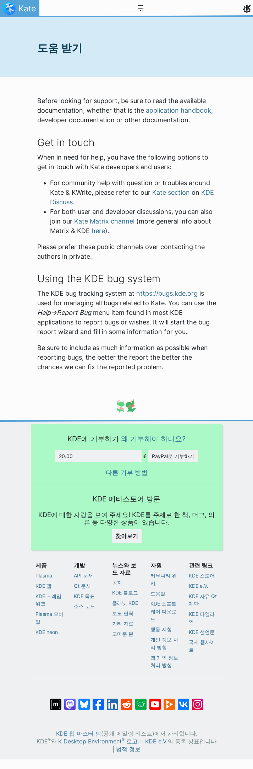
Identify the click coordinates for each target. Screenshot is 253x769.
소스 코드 (84, 606)
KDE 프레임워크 (48, 600)
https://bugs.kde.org (167, 293)
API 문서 (83, 575)
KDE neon (46, 632)
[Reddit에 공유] (126, 700)
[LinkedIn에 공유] (112, 700)
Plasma (43, 575)
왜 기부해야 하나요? (153, 438)
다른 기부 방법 (127, 472)
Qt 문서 (82, 586)
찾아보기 (126, 535)
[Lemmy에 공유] (141, 700)
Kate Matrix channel (104, 221)
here (98, 231)
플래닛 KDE (125, 603)
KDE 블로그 (125, 593)
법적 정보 (128, 749)
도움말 (157, 594)
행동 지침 (161, 629)
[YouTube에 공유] (155, 700)
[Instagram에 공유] (197, 700)
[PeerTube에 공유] (169, 700)
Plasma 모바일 (49, 618)
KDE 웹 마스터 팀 (78, 733)
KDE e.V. (198, 586)
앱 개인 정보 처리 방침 (164, 661)
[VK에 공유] (183, 700)
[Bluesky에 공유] (84, 700)
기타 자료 (122, 623)
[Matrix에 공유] (55, 700)
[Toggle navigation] (140, 8)
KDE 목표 (84, 596)
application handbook (178, 110)
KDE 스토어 (202, 575)
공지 (117, 583)
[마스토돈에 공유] (70, 700)
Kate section (171, 192)
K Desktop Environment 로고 (98, 741)
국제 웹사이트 (202, 646)
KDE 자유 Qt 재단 (203, 600)
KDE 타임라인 (202, 618)
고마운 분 (122, 634)
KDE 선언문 (202, 632)
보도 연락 (122, 613)
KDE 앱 (43, 586)
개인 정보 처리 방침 (164, 643)
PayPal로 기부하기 (173, 456)
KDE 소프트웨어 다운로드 (163, 611)
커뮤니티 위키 (163, 579)
